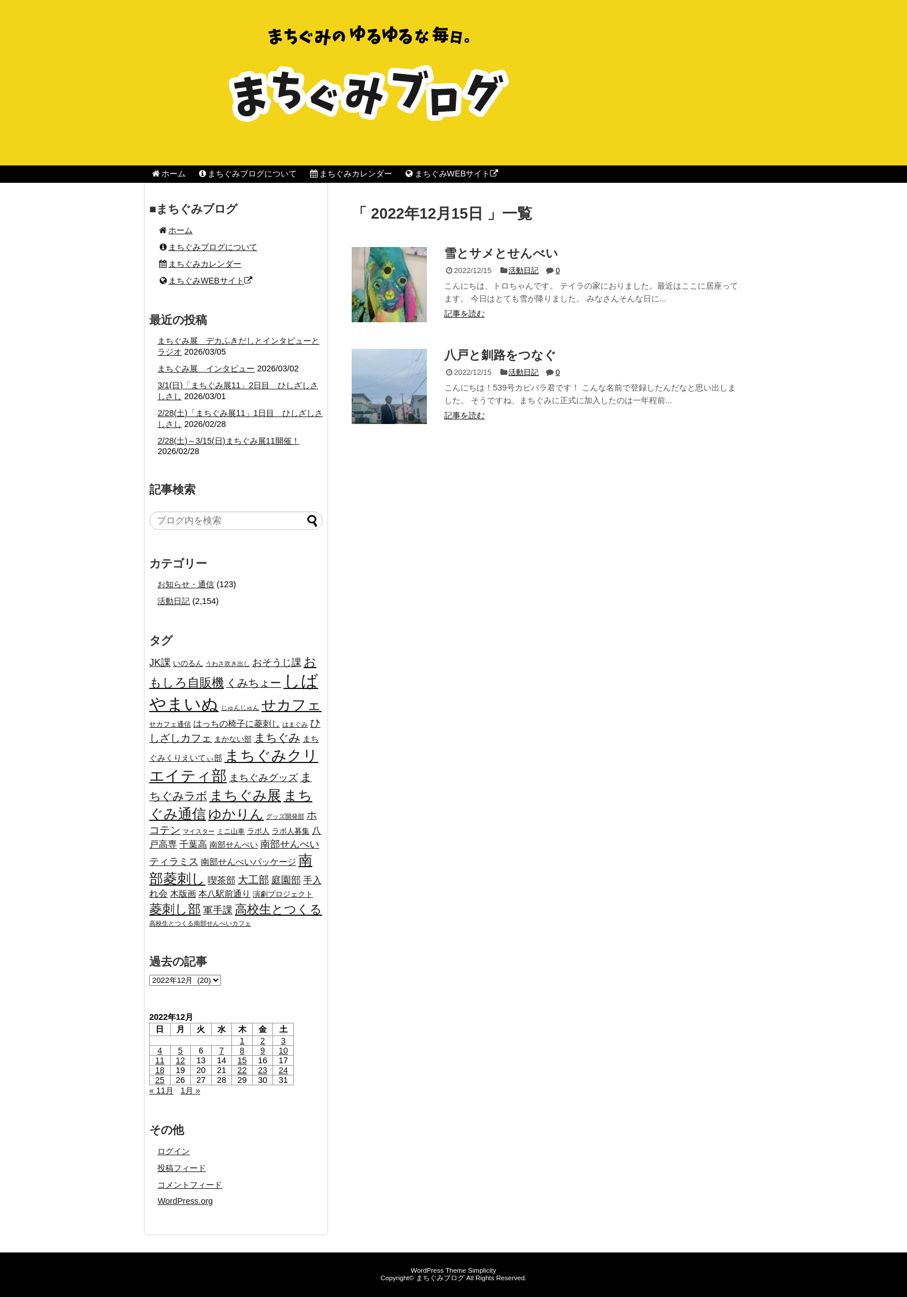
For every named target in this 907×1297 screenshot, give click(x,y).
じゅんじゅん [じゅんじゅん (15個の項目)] (240, 707)
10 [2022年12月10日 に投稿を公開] (283, 1050)
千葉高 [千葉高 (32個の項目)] (193, 844)
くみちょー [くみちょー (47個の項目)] (253, 683)
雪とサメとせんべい (501, 253)
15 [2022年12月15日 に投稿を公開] (242, 1060)
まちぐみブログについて (247, 173)
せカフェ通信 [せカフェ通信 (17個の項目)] (170, 724)
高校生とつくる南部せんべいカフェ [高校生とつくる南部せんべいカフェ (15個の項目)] (200, 923)
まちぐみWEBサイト (451, 173)
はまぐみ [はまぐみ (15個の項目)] (295, 724)
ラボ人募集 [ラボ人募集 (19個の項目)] (290, 831)
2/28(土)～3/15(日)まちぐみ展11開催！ (228, 440)
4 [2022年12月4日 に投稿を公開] (159, 1050)
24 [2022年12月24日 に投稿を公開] (283, 1070)
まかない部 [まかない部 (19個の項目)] (233, 739)
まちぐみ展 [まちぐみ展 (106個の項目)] (245, 795)
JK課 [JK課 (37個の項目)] (160, 662)
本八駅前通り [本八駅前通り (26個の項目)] (224, 893)
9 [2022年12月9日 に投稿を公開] (262, 1050)
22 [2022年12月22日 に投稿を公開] (242, 1070)
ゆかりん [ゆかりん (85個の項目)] (236, 813)
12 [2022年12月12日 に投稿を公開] (180, 1060)
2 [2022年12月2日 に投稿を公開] (262, 1040)
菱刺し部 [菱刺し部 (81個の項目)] (175, 909)
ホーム (168, 173)
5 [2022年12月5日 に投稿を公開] (180, 1050)
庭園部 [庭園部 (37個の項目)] (286, 880)
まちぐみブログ (440, 1277)
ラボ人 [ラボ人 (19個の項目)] (258, 831)
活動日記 (523, 270)
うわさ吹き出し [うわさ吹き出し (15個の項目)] (227, 663)
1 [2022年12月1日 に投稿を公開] (242, 1040)
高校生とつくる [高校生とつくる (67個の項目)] (278, 909)
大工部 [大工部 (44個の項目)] (253, 880)
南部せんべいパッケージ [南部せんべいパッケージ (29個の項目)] (248, 862)
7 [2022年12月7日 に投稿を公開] (221, 1050)
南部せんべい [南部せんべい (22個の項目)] (233, 845)
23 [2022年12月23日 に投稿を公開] (262, 1070)
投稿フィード (181, 1168)
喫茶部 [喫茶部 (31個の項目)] (221, 880)
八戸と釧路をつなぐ (500, 355)
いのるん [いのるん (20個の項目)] (188, 663)
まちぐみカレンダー (350, 173)
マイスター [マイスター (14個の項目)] (199, 831)
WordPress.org (185, 1201)
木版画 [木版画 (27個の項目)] (183, 893)
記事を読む (464, 313)
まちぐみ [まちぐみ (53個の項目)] (277, 737)
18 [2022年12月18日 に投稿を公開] (159, 1070)
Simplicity (482, 1270)
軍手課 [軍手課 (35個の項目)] (218, 910)
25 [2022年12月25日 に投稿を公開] (159, 1080)
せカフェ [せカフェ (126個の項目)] (291, 705)
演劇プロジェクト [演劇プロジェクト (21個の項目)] (283, 894)
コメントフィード (189, 1184)
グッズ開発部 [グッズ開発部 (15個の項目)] (285, 816)
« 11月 (161, 1090)
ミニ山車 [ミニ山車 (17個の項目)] (231, 831)
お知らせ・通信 (185, 584)
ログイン (173, 1151)
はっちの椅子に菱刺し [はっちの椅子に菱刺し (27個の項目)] (236, 723)
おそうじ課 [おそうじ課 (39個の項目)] (276, 662)
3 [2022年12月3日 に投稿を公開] (283, 1040)
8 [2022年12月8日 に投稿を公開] (242, 1050)
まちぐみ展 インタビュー (206, 368)
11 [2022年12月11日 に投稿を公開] (159, 1060)
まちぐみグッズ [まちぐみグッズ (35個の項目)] (263, 777)
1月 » (190, 1090)
